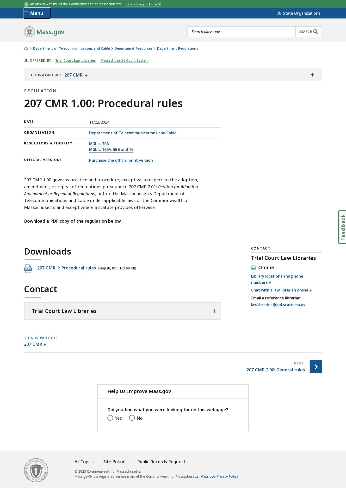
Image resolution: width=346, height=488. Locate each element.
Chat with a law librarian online (280, 290)
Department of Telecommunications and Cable (71, 49)
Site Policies (115, 461)
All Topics (84, 461)
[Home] (26, 48)
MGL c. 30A (99, 143)
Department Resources (133, 49)
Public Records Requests (162, 461)
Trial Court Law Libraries (75, 60)
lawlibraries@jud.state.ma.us (278, 305)
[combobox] (254, 31)
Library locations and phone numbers (277, 279)
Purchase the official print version (121, 160)
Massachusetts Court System (124, 60)
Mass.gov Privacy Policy (219, 476)
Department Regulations (177, 49)
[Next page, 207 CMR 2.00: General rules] (316, 366)
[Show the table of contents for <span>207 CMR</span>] (312, 75)
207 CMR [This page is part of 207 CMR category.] (33, 344)
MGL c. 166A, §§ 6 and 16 (111, 149)
